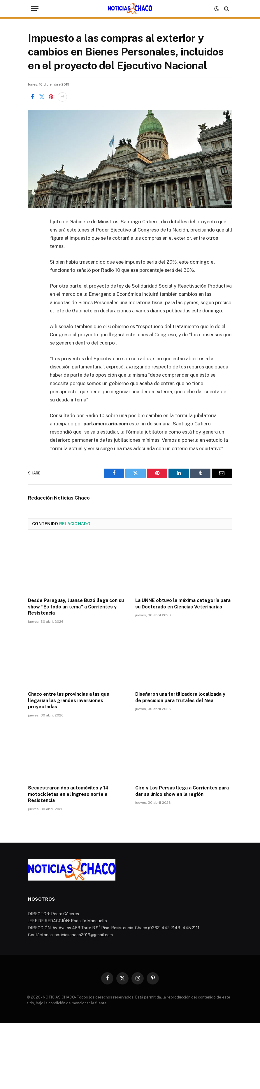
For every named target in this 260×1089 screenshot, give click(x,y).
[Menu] (34, 8)
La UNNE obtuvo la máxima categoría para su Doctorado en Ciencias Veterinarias (183, 604)
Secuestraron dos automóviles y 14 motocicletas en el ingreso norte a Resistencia (68, 794)
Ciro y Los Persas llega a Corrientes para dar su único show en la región (182, 791)
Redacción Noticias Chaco (59, 498)
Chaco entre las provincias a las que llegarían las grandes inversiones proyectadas (68, 700)
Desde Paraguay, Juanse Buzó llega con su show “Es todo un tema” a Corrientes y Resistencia (76, 607)
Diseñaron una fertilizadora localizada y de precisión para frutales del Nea (180, 697)
